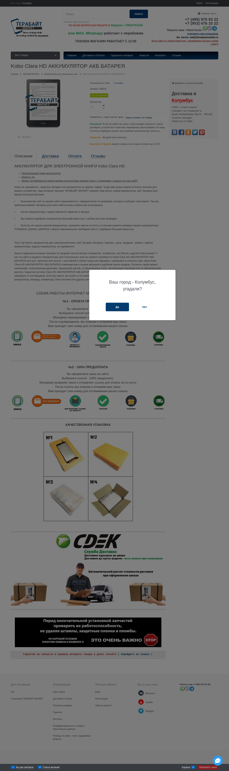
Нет (144, 306)
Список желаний (51, 767)
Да (117, 306)
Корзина (186, 767)
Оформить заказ (208, 767)
